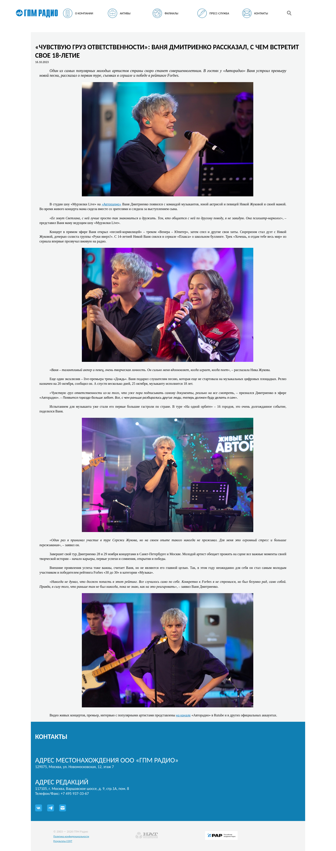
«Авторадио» (111, 204)
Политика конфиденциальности (71, 836)
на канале (183, 715)
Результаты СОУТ (62, 841)
